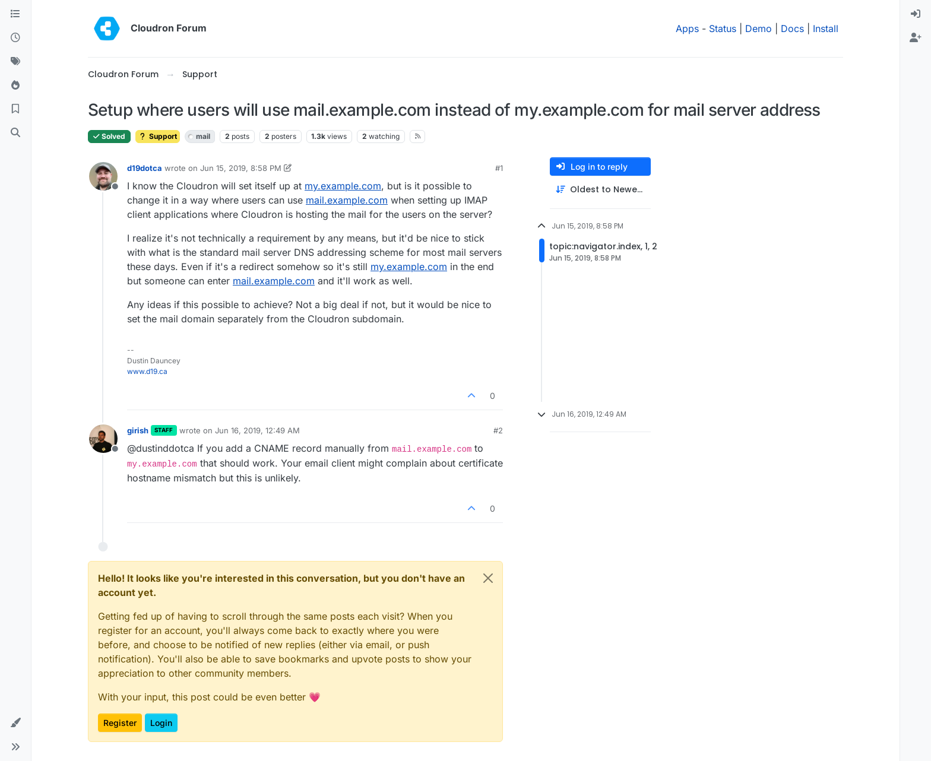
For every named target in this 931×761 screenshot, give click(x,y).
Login (161, 723)
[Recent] (15, 37)
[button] (15, 723)
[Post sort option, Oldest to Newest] (600, 189)
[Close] (488, 578)
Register (120, 723)
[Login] (915, 14)
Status (722, 28)
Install (825, 28)
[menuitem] (915, 14)
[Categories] (15, 14)
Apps (687, 28)
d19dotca (144, 168)
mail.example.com (347, 200)
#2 (498, 430)
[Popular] (15, 85)
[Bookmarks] (15, 109)
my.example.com (343, 186)
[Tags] (15, 61)
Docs (792, 28)
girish (137, 430)
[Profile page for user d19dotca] (103, 176)
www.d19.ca (147, 371)
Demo (758, 28)
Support (157, 136)
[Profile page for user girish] (103, 438)
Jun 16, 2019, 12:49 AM (257, 430)
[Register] (915, 37)
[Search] (15, 132)
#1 (499, 168)
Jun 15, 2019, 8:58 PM (240, 168)
